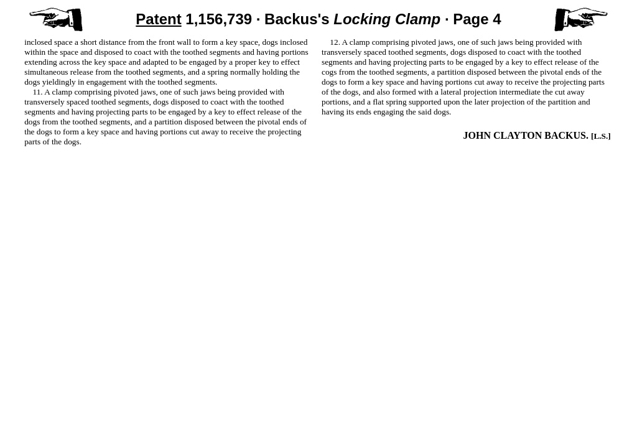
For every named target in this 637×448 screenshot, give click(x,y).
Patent (158, 19)
